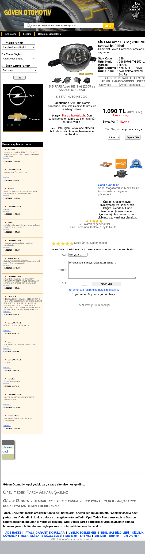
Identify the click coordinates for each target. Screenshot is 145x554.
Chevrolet (23, 120)
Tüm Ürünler (130, 535)
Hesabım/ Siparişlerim (50, 34)
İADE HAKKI (13, 532)
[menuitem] (10, 34)
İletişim (27, 34)
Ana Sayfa (10, 34)
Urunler (114, 535)
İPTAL (29, 532)
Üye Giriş (136, 5)
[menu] (23, 108)
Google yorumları (108, 184)
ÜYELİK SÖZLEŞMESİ (82, 532)
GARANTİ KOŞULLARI (51, 532)
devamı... (7, 158)
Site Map (71, 535)
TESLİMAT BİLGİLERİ (115, 532)
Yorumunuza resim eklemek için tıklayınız (94, 289)
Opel (21, 96)
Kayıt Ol (134, 9)
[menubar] (33, 34)
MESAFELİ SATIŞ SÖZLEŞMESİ (41, 535)
